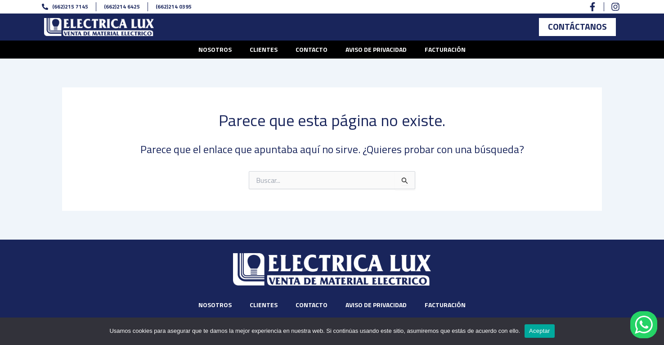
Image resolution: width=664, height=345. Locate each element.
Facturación (445, 49)
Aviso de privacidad (376, 49)
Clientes (264, 49)
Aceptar (539, 330)
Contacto (312, 49)
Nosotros (215, 49)
